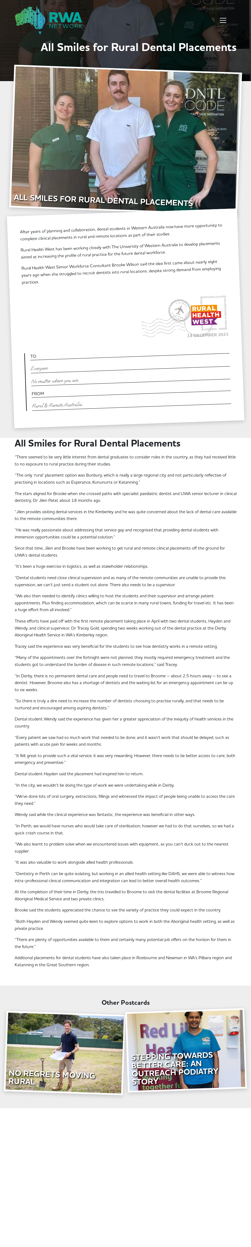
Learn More (33, 979)
